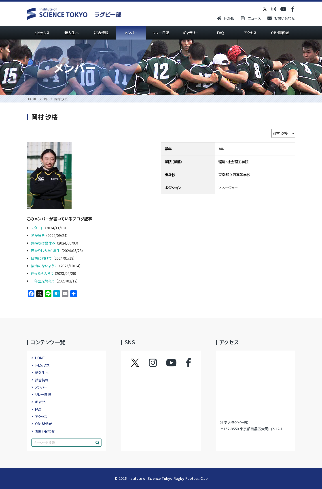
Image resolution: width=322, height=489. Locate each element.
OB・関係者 (280, 32)
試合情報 (101, 32)
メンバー (131, 32)
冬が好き (38, 235)
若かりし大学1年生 (46, 250)
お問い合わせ (284, 18)
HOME (229, 18)
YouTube (171, 362)
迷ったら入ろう (42, 273)
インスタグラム (157, 362)
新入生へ (71, 32)
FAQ (220, 32)
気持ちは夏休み (43, 243)
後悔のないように (45, 265)
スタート (37, 227)
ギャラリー (191, 32)
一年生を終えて (43, 281)
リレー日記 (161, 32)
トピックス (41, 32)
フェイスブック (184, 362)
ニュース (254, 18)
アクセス (250, 32)
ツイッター (139, 362)
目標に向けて (42, 258)
